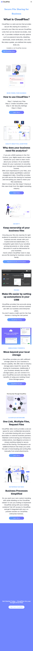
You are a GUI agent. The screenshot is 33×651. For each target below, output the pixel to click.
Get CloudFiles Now (9, 51)
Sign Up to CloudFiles (16, 607)
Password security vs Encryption (16, 261)
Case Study (16, 193)
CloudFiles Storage (16, 383)
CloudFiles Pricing (16, 319)
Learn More (16, 112)
